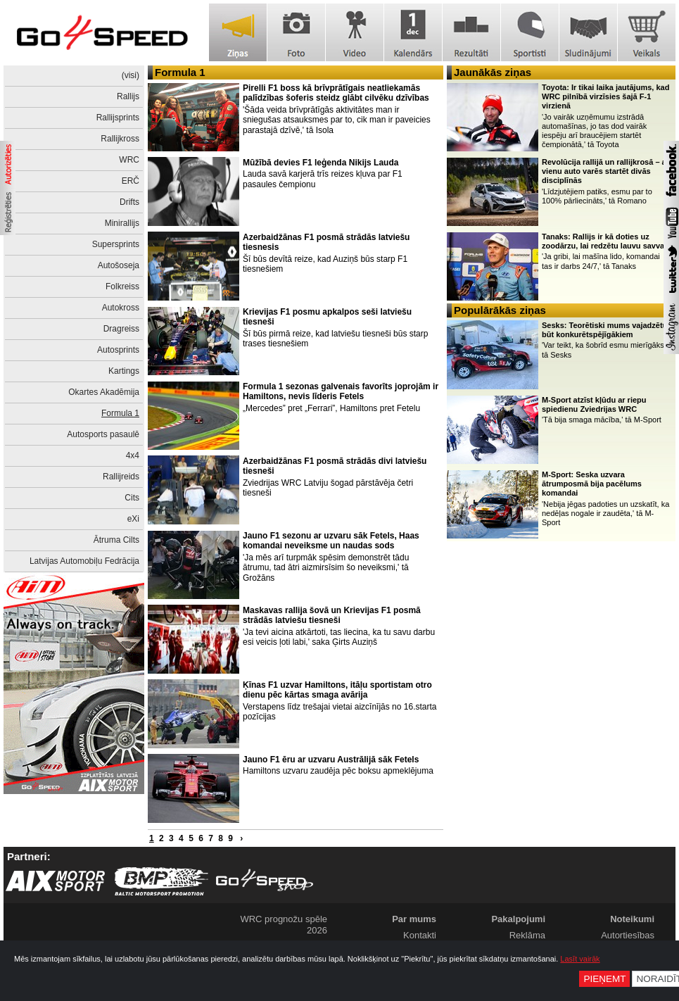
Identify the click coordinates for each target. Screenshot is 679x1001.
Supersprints (115, 244)
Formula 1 (120, 413)
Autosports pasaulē (103, 434)
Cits (132, 498)
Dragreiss (121, 329)
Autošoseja (118, 265)
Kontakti (419, 935)
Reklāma (527, 935)
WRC (129, 160)
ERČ (130, 181)
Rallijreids (121, 476)
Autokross (120, 308)
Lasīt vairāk (579, 959)
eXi (133, 519)
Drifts (129, 202)
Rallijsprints (117, 117)
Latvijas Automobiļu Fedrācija (84, 561)
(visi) (130, 75)
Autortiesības (627, 935)
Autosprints (118, 350)
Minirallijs (122, 223)
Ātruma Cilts (116, 540)
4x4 (132, 455)
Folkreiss (122, 286)
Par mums (414, 919)
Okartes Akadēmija (103, 392)
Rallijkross (120, 139)
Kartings (123, 371)
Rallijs (128, 96)
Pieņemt (604, 979)
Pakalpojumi (518, 919)
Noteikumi (632, 919)
